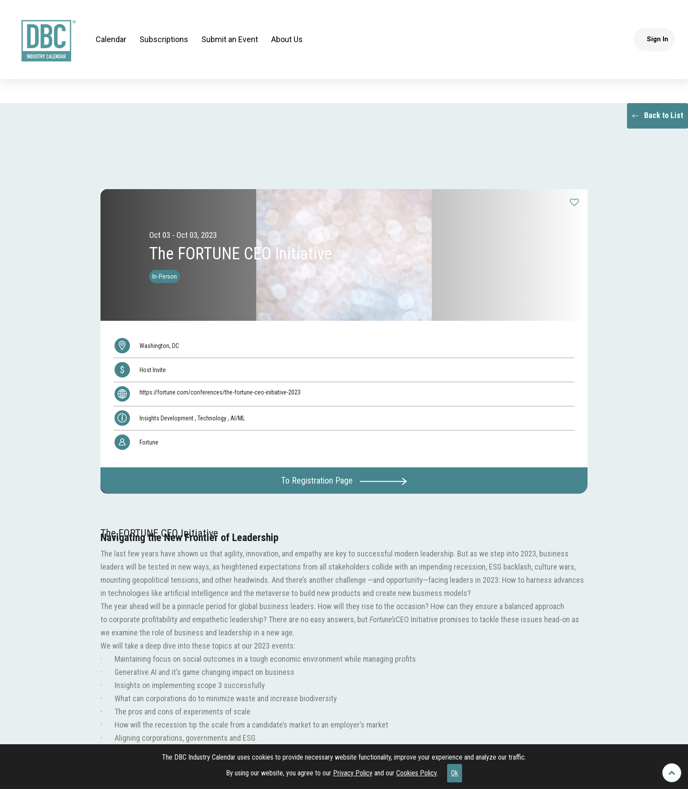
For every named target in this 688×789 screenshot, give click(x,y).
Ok (454, 773)
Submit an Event (229, 39)
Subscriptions (164, 39)
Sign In (657, 39)
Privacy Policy (353, 773)
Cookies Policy (416, 773)
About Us (287, 39)
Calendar (111, 39)
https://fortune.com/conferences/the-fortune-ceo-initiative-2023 (220, 392)
